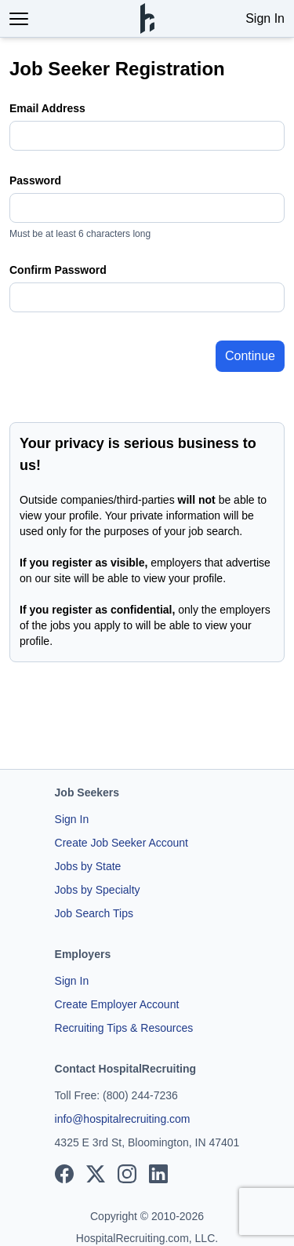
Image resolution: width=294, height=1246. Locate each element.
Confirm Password (58, 270)
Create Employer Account (117, 1004)
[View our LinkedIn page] (158, 1173)
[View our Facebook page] (64, 1173)
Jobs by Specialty (97, 889)
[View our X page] (95, 1173)
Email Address (47, 108)
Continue (250, 356)
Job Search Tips (94, 913)
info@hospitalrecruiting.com (123, 1119)
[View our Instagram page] (127, 1173)
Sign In (265, 18)
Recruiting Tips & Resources (124, 1028)
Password (35, 180)
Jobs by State (88, 866)
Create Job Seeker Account (121, 842)
